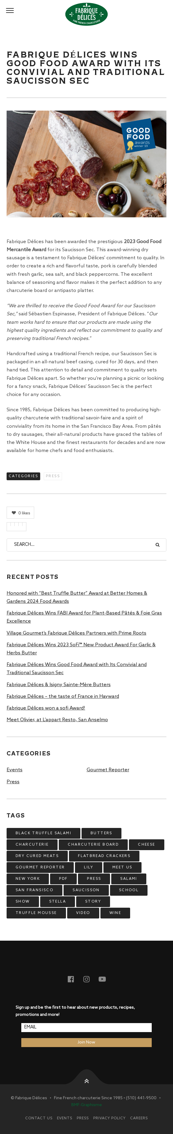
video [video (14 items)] (83, 913)
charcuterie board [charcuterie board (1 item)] (93, 845)
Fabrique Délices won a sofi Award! (46, 708)
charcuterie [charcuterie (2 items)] (32, 845)
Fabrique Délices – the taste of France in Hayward (63, 696)
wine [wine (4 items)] (115, 913)
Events (14, 770)
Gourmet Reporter (108, 770)
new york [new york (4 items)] (28, 879)
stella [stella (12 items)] (57, 902)
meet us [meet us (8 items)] (122, 867)
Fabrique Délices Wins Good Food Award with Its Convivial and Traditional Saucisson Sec (77, 669)
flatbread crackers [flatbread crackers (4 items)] (104, 856)
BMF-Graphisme (86, 1105)
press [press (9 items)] (94, 879)
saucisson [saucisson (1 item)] (86, 890)
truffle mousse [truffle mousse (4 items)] (36, 913)
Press (53, 476)
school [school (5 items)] (129, 890)
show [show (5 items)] (23, 902)
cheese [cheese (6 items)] (146, 845)
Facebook (74, 979)
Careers (139, 1118)
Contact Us (38, 1118)
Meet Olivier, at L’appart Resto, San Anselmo (57, 720)
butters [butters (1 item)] (101, 833)
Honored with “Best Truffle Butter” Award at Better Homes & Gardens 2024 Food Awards (77, 597)
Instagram (90, 979)
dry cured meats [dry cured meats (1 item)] (37, 856)
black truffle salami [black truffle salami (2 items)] (43, 833)
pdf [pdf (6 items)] (63, 879)
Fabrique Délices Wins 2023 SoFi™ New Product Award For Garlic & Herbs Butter (81, 649)
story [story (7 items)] (93, 902)
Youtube (105, 979)
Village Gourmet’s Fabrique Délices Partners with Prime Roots (76, 633)
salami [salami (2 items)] (128, 879)
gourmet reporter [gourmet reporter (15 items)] (40, 867)
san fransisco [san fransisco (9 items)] (34, 890)
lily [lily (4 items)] (88, 867)
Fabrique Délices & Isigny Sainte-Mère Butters (59, 685)
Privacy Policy (109, 1118)
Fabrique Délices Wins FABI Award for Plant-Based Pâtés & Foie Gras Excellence (84, 617)
